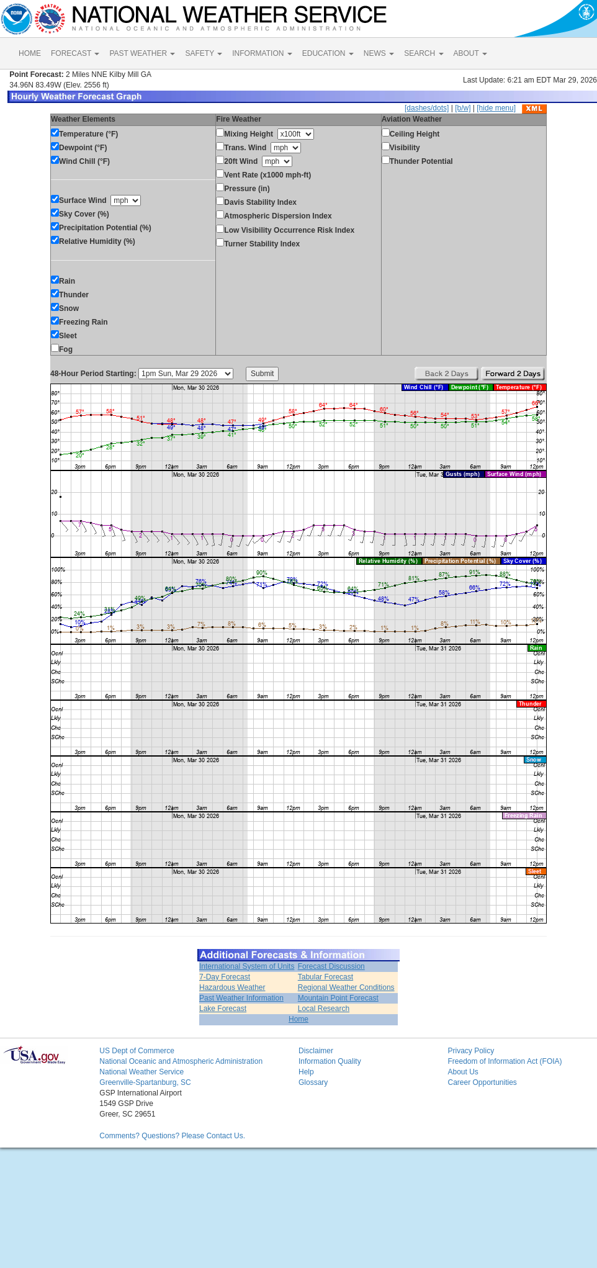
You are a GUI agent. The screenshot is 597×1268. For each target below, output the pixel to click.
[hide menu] (496, 108)
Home (298, 1019)
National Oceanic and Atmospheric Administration (181, 1061)
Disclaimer (315, 1050)
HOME (30, 53)
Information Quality (329, 1061)
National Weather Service (141, 1072)
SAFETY (203, 53)
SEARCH (423, 53)
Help (306, 1072)
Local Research (323, 1008)
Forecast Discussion (331, 966)
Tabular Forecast (325, 977)
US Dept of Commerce (136, 1050)
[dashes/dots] (427, 108)
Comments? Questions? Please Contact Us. (172, 1135)
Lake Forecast (222, 1008)
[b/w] (462, 108)
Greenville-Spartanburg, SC (145, 1082)
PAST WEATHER (142, 53)
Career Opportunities (481, 1082)
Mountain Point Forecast (338, 998)
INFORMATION (262, 53)
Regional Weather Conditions (346, 987)
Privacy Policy (470, 1050)
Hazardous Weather (232, 987)
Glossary (313, 1082)
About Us (462, 1072)
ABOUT (470, 53)
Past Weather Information (241, 998)
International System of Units (246, 966)
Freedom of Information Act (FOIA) (504, 1061)
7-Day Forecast (224, 977)
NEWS (379, 53)
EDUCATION (328, 53)
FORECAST (75, 53)
